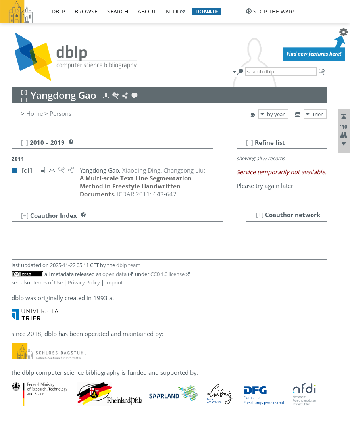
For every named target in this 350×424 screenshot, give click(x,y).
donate (206, 11)
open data (114, 274)
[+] (259, 215)
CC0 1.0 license (167, 274)
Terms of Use (48, 282)
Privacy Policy (84, 282)
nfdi (172, 11)
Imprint (114, 282)
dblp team (128, 265)
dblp (58, 11)
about (147, 11)
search (117, 11)
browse (86, 11)
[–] (249, 142)
